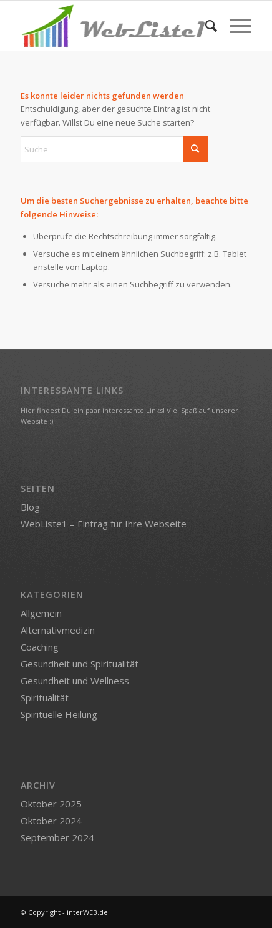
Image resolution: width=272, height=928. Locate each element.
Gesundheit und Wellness (75, 680)
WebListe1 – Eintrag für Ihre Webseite (104, 523)
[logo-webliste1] (113, 26)
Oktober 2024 (51, 820)
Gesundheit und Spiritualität (79, 663)
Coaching (40, 647)
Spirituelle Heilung (59, 714)
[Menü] (234, 26)
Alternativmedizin (58, 630)
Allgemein (41, 613)
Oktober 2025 (51, 803)
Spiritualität (45, 697)
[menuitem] (205, 26)
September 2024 (57, 837)
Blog (30, 507)
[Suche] (205, 26)
